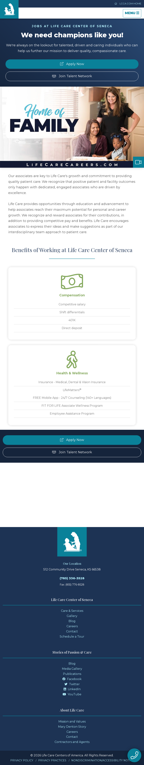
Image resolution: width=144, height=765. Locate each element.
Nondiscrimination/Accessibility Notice (102, 760)
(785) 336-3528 (72, 578)
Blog (72, 621)
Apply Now (72, 64)
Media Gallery (72, 668)
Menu (133, 14)
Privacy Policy (21, 760)
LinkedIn (72, 689)
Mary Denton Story (72, 726)
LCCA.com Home (127, 3)
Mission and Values (72, 721)
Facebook (72, 679)
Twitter (72, 684)
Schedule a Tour (72, 636)
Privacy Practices (52, 760)
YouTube (72, 694)
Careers (72, 626)
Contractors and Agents (72, 742)
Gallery (72, 616)
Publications (72, 674)
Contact (72, 631)
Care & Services (72, 611)
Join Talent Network (72, 76)
